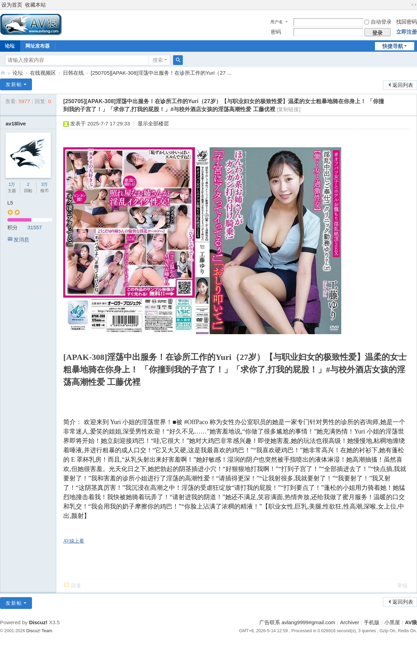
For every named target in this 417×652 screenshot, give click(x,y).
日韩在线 (73, 73)
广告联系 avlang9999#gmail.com (297, 622)
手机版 (371, 622)
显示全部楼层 (153, 123)
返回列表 (402, 85)
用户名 (276, 21)
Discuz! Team (39, 630)
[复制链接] (288, 109)
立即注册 (406, 32)
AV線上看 (73, 541)
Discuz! (38, 622)
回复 (76, 585)
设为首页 (11, 5)
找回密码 (406, 22)
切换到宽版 (414, 5)
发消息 (21, 239)
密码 (276, 32)
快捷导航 (392, 46)
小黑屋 (392, 622)
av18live (16, 123)
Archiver (349, 622)
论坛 (18, 73)
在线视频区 (43, 73)
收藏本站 (35, 5)
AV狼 (3, 73)
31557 (34, 227)
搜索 (158, 60)
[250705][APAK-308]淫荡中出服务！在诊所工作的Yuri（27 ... (161, 73)
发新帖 (14, 84)
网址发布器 (37, 46)
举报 (402, 585)
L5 (10, 203)
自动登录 (378, 22)
